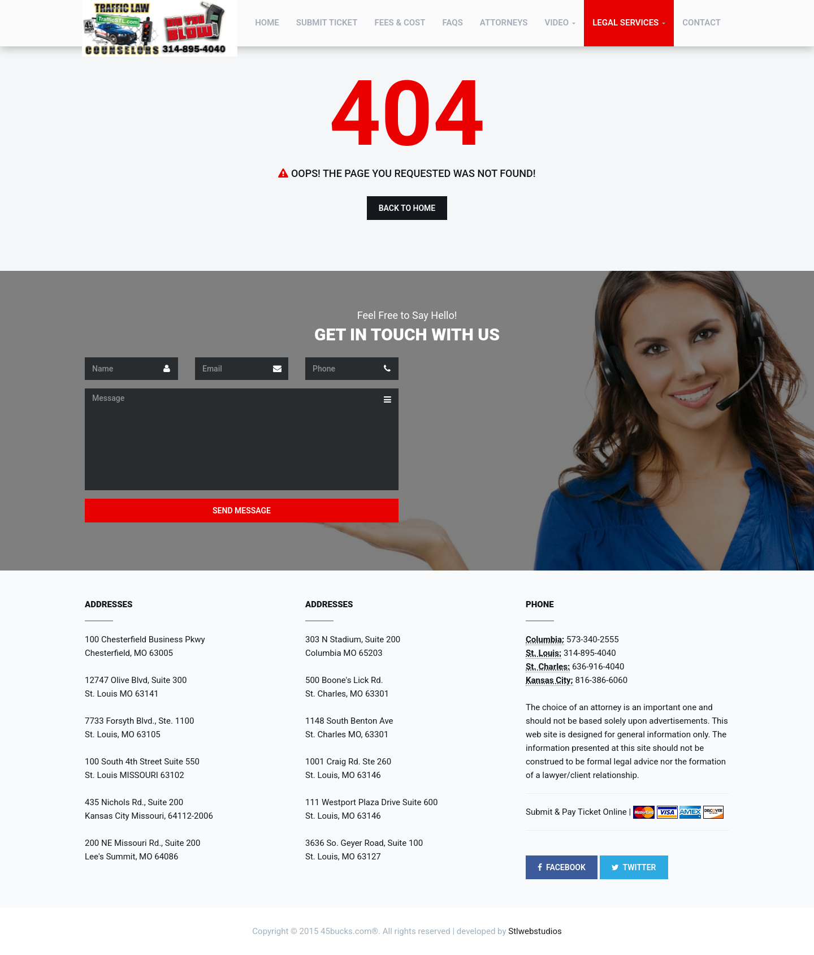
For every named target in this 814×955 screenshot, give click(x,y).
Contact (701, 23)
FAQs (453, 23)
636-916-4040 (598, 667)
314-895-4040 (590, 653)
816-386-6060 (601, 680)
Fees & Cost (399, 23)
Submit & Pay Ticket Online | (578, 812)
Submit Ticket (327, 23)
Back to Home (407, 208)
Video (556, 23)
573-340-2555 (592, 639)
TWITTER (634, 867)
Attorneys (504, 23)
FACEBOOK (562, 867)
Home (267, 23)
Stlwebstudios (534, 931)
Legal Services (625, 23)
